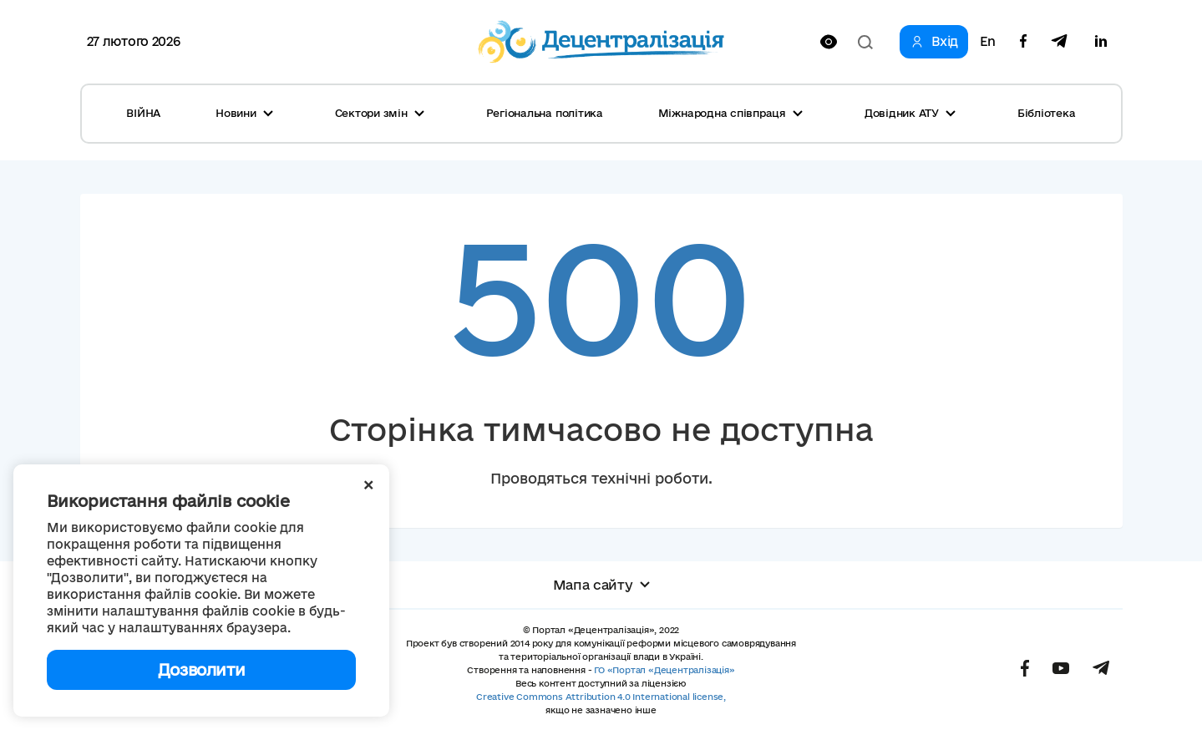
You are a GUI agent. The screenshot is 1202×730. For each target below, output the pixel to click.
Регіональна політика (544, 113)
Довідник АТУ (910, 113)
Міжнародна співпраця (730, 113)
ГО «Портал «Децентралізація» (664, 670)
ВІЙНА (143, 113)
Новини (244, 113)
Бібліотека (1046, 113)
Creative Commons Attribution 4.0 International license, (601, 697)
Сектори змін (379, 113)
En (987, 41)
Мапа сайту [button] (601, 584)
